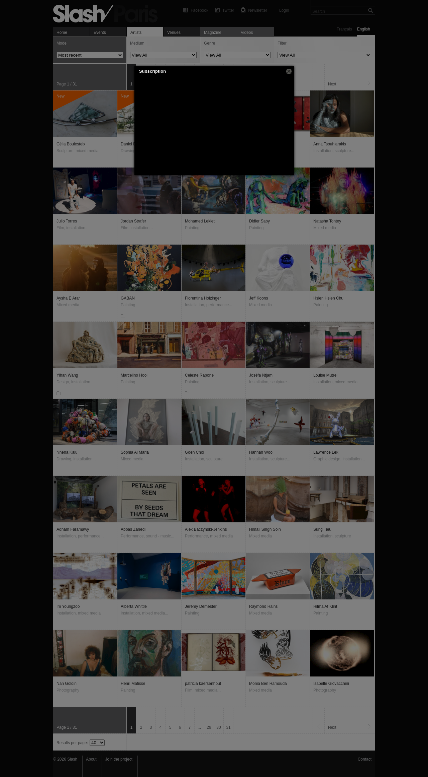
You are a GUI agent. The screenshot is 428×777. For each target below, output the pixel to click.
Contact (364, 759)
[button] (289, 71)
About (91, 759)
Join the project (118, 759)
